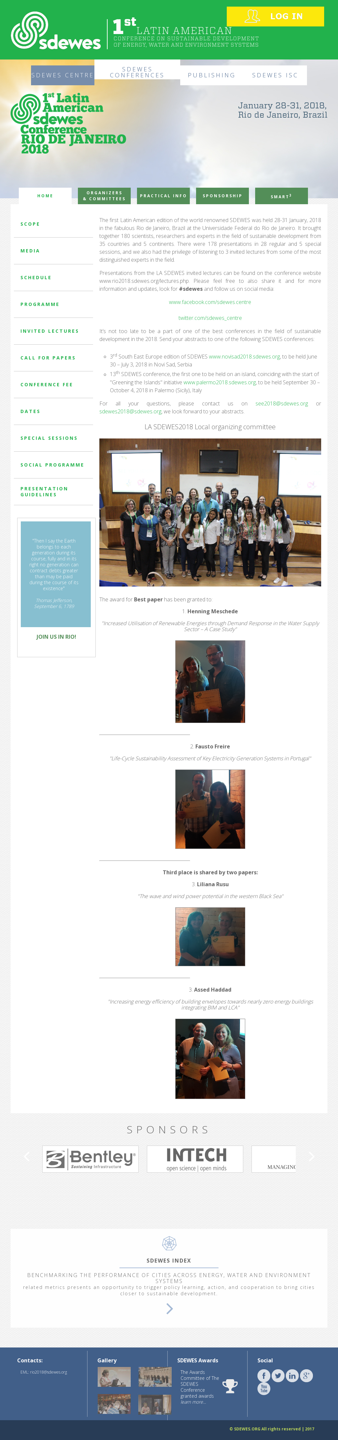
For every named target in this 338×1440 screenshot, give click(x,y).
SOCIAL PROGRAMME (52, 465)
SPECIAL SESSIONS (49, 438)
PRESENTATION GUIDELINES (44, 491)
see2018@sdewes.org (281, 403)
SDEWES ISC (275, 75)
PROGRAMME (40, 304)
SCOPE (30, 224)
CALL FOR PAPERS (48, 358)
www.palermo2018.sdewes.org (220, 382)
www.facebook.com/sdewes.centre (210, 302)
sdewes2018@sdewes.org (130, 411)
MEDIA (30, 250)
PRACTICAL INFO (163, 196)
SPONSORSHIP (223, 196)
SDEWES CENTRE (62, 75)
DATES (30, 411)
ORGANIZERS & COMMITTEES (104, 196)
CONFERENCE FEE (46, 384)
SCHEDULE (36, 277)
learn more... (193, 1402)
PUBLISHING (212, 75)
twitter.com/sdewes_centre (210, 318)
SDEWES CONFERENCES (137, 72)
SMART (281, 196)
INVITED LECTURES (49, 331)
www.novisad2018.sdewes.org (244, 356)
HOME (45, 196)
